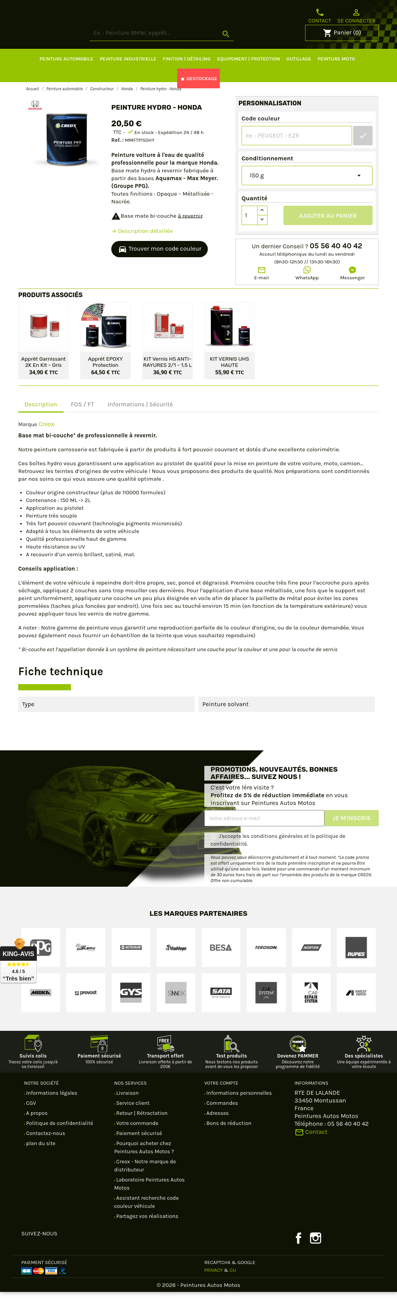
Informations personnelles (238, 1115)
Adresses (217, 1135)
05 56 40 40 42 (336, 268)
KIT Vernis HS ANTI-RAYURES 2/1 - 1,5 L (167, 383)
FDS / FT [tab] (82, 426)
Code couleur (261, 140)
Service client (132, 1125)
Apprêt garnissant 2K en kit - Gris (43, 383)
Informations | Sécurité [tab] (140, 426)
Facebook (298, 1260)
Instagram (315, 1260)
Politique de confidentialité (59, 1145)
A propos (36, 1135)
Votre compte (221, 1105)
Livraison (127, 1115)
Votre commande (137, 1145)
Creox (46, 446)
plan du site (40, 1165)
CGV (30, 1125)
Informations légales (51, 1115)
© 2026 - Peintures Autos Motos (198, 1307)
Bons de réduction (228, 1145)
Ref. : (117, 162)
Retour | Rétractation (141, 1135)
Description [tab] (40, 426)
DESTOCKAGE (198, 101)
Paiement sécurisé (138, 1155)
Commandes (221, 1125)
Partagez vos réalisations (146, 1238)
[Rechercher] (191, 55)
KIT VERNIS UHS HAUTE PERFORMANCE (229, 383)
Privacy (213, 1292)
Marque (27, 446)
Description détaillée (142, 252)
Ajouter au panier (328, 237)
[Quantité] (250, 237)
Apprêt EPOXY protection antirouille (105, 383)
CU (233, 1292)
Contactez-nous (45, 1155)
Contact (319, 16)
